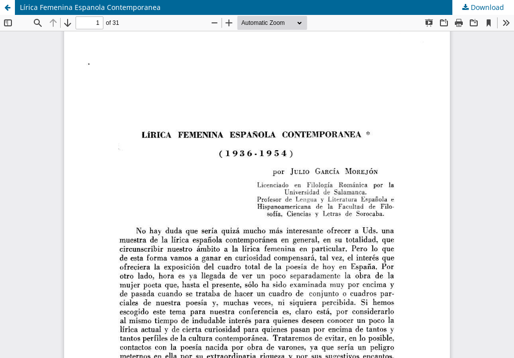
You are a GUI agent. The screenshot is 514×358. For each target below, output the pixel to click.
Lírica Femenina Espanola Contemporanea (90, 7)
